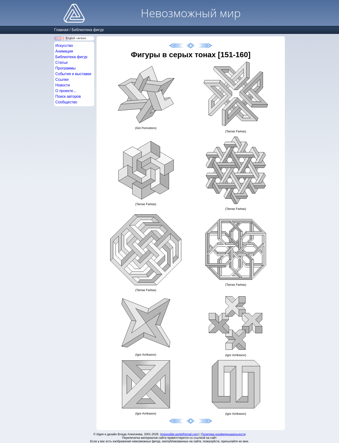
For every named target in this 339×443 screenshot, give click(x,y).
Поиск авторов (68, 96)
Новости (62, 85)
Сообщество (66, 102)
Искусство (64, 46)
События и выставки (73, 74)
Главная (61, 30)
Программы (65, 68)
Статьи (61, 63)
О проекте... (65, 91)
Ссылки (62, 79)
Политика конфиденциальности (223, 434)
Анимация (64, 51)
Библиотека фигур (88, 30)
